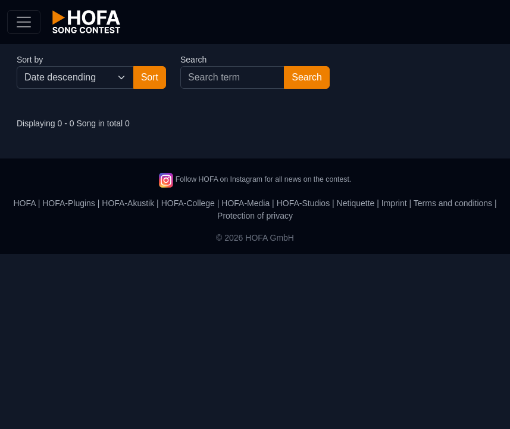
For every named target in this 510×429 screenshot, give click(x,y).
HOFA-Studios (303, 203)
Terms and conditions (453, 203)
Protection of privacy (255, 215)
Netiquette (356, 203)
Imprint (394, 203)
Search (193, 59)
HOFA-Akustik (128, 203)
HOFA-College (188, 203)
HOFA (24, 203)
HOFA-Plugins (68, 203)
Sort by (30, 59)
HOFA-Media (245, 203)
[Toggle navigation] (23, 22)
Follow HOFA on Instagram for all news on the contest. (255, 179)
